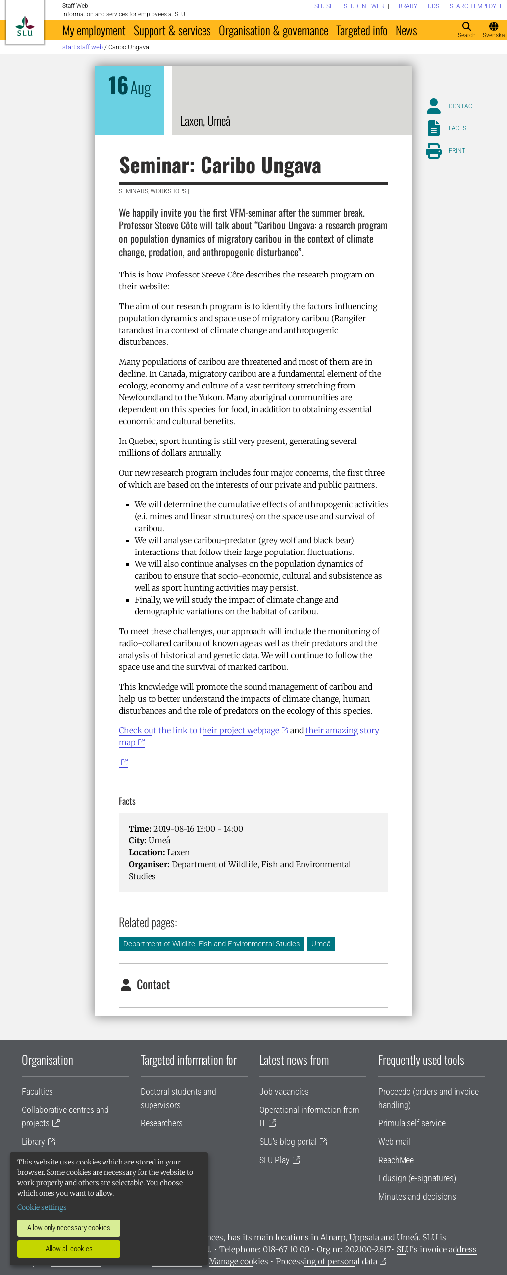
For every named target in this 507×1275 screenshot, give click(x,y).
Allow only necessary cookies (68, 1227)
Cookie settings (42, 1207)
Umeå (321, 944)
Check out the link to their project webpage (199, 730)
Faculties (37, 1091)
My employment (94, 30)
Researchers (162, 1123)
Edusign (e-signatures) (417, 1178)
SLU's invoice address (437, 1249)
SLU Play (274, 1160)
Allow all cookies (69, 1248)
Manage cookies (238, 1261)
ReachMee (396, 1160)
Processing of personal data (326, 1261)
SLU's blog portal (288, 1141)
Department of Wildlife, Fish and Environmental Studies (211, 944)
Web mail (394, 1141)
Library (33, 1141)
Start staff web (82, 47)
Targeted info (362, 30)
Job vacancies (284, 1091)
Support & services (172, 30)
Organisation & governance (273, 30)
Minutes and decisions (417, 1196)
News (406, 30)
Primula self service (412, 1123)
